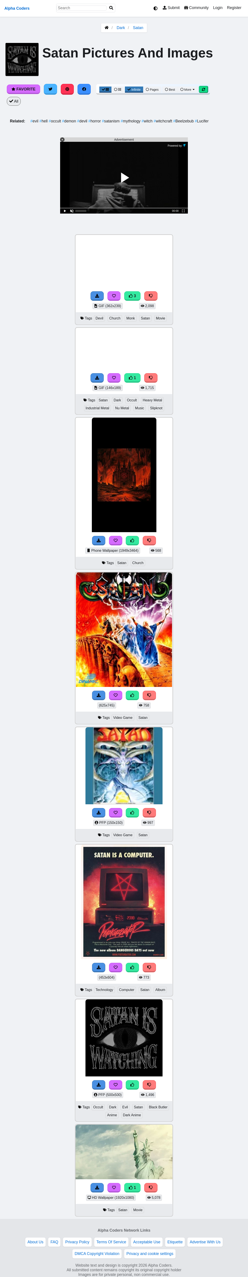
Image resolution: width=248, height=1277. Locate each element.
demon (69, 121)
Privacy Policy (77, 1242)
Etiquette (175, 1242)
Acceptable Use (146, 1242)
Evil (125, 1107)
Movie (160, 318)
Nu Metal (122, 408)
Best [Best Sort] (170, 89)
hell (44, 121)
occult (55, 121)
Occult (132, 400)
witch (148, 121)
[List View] (117, 90)
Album (160, 990)
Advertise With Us (205, 1242)
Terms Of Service (111, 1242)
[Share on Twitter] (50, 89)
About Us (35, 1242)
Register (234, 8)
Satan (138, 28)
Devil (99, 318)
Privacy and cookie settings (149, 1253)
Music (139, 408)
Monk (130, 318)
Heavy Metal (152, 400)
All (13, 101)
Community (196, 8)
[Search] (111, 8)
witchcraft (163, 121)
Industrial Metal (97, 408)
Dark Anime (132, 1115)
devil (82, 121)
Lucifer (202, 121)
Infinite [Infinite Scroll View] (134, 89)
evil (34, 121)
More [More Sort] (187, 89)
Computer (127, 990)
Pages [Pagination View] (152, 89)
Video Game (123, 718)
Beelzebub (184, 121)
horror (95, 121)
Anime (112, 1115)
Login (217, 8)
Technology (104, 990)
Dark (121, 28)
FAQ (54, 1242)
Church (114, 318)
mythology (131, 121)
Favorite (23, 89)
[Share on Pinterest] (67, 89)
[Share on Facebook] (84, 89)
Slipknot (156, 408)
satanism (111, 121)
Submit (171, 8)
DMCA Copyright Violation (97, 1253)
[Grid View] (105, 90)
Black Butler (158, 1107)
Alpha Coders (17, 8)
